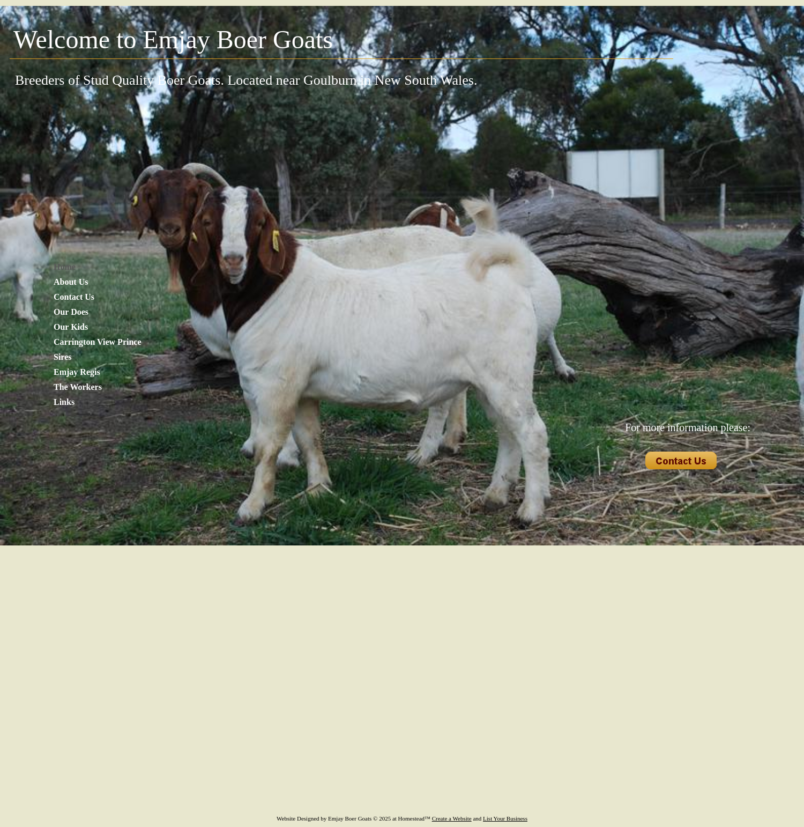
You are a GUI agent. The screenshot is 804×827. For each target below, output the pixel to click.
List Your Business (505, 818)
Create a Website (452, 818)
